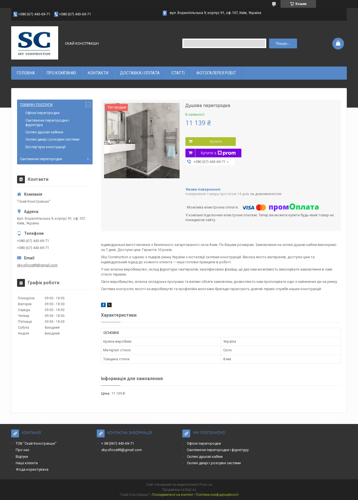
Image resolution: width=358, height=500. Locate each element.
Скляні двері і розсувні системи (52, 139)
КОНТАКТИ (98, 73)
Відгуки (22, 456)
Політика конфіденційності (217, 495)
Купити (215, 141)
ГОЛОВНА (26, 73)
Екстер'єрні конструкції (45, 147)
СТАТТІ (178, 73)
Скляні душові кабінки (44, 132)
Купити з (218, 153)
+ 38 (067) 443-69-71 (117, 443)
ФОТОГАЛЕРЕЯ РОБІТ (216, 73)
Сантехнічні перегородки (41, 159)
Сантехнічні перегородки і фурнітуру (218, 450)
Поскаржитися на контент (172, 495)
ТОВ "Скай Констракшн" (36, 443)
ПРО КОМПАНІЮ (61, 73)
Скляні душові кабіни (205, 456)
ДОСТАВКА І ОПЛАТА (140, 73)
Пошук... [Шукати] (283, 43)
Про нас (22, 450)
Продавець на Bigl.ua (179, 490)
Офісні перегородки (42, 113)
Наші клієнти (27, 463)
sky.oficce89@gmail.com (37, 265)
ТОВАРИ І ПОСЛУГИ (36, 105)
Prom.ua (205, 485)
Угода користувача (32, 469)
